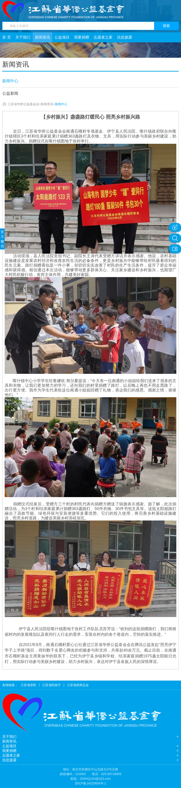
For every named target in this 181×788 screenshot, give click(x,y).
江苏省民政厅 (51, 685)
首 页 (6, 37)
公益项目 (62, 37)
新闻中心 (10, 81)
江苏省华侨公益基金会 (23, 104)
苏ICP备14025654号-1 (90, 783)
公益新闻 (10, 93)
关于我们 (22, 37)
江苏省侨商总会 (78, 685)
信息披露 (124, 37)
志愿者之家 (103, 37)
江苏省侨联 (28, 685)
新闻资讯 (42, 37)
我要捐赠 (81, 37)
